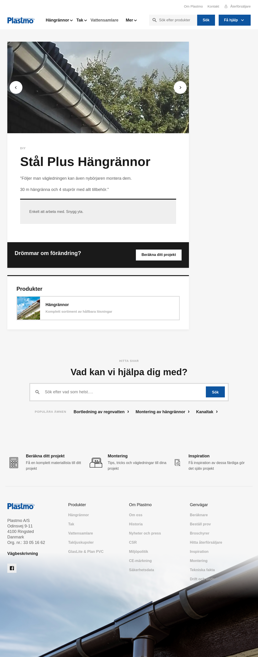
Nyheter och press (145, 533)
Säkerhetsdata (141, 570)
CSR (133, 542)
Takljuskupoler (81, 542)
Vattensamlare (104, 20)
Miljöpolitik (138, 552)
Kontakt (213, 6)
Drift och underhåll (206, 579)
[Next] (180, 87)
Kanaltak (207, 411)
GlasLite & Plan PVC (86, 552)
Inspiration (199, 552)
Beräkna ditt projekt (159, 255)
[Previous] (16, 87)
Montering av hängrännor (163, 411)
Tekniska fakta (202, 570)
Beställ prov (200, 524)
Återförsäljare (236, 6)
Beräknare (199, 515)
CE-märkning (140, 561)
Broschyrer (199, 533)
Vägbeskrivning (22, 553)
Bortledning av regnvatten (101, 411)
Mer (131, 21)
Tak (81, 21)
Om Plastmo (193, 6)
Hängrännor (59, 21)
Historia (136, 524)
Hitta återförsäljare (206, 542)
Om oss (135, 515)
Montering (198, 561)
